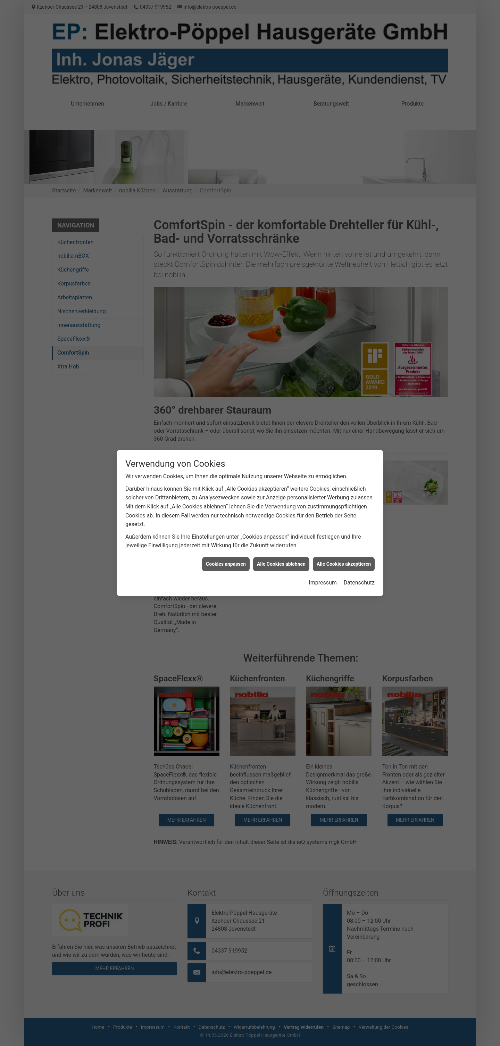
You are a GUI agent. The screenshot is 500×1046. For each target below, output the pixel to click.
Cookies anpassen (226, 548)
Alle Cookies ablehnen (281, 548)
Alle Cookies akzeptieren (344, 548)
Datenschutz (359, 567)
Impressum (323, 567)
